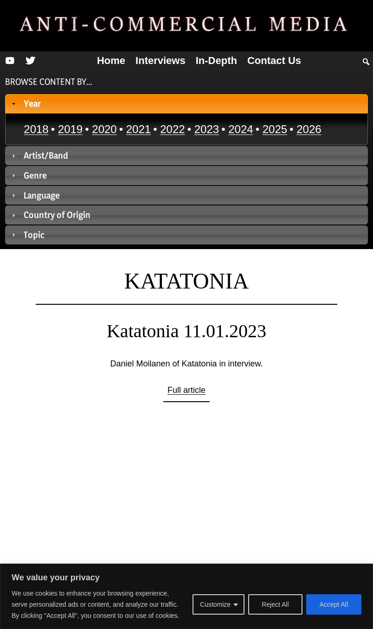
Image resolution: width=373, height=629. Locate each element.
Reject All (275, 604)
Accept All (334, 604)
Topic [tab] (27, 234)
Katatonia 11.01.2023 (186, 331)
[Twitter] (30, 60)
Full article (186, 390)
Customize (215, 604)
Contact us (274, 60)
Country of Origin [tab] (50, 214)
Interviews (160, 60)
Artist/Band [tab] (39, 155)
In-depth (216, 60)
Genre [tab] (28, 175)
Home (111, 60)
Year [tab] (25, 103)
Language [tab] (35, 195)
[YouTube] (9, 60)
